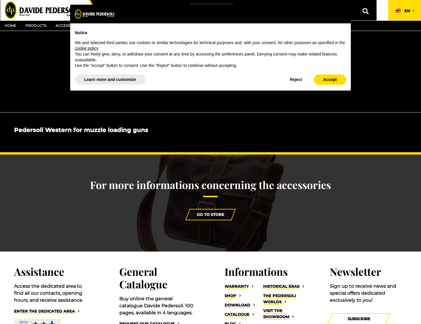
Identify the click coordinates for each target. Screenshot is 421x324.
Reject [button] (296, 79)
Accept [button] (330, 79)
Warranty (237, 286)
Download (237, 305)
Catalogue (237, 314)
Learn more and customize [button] (110, 79)
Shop (230, 296)
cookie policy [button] (86, 48)
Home (10, 25)
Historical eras (281, 286)
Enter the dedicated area (44, 311)
